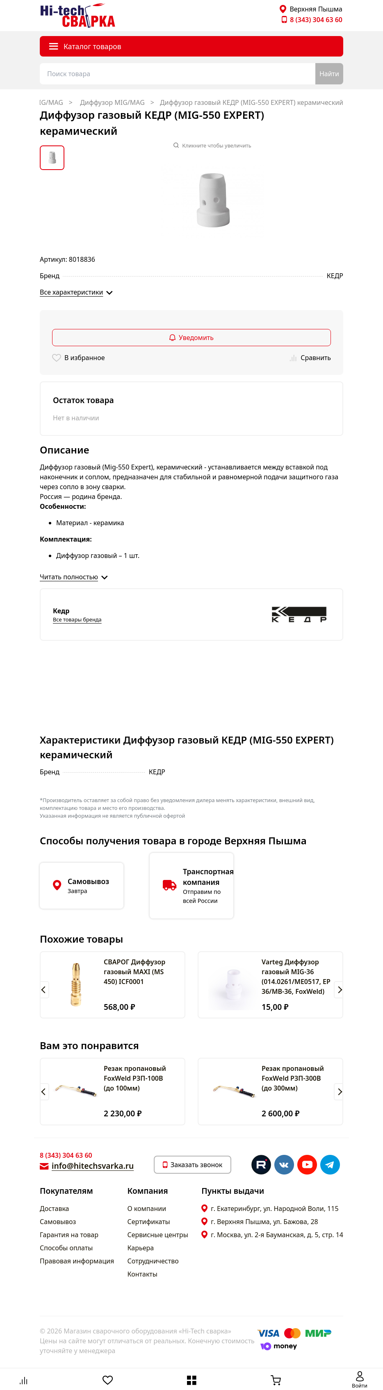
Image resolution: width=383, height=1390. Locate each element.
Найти (329, 73)
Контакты (142, 1274)
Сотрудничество (153, 1260)
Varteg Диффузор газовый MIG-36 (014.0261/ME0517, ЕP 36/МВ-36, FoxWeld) (296, 976)
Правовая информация (77, 1260)
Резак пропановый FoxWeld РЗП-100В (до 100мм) (135, 1078)
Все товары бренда (77, 619)
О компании (147, 1208)
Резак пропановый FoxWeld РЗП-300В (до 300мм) (293, 1078)
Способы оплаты (66, 1247)
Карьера (141, 1247)
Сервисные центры (158, 1234)
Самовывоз (58, 1221)
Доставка (54, 1208)
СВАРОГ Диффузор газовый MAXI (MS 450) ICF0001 (134, 971)
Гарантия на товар (69, 1234)
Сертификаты (149, 1221)
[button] (44, 989)
